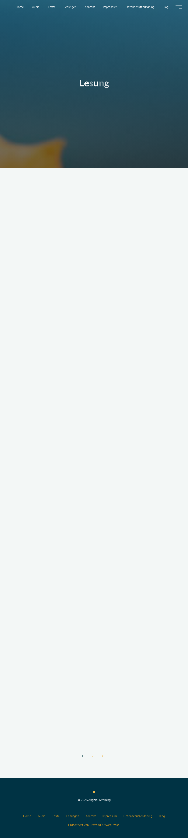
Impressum (109, 816)
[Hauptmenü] (179, 7)
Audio (41, 816)
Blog (162, 816)
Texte (56, 816)
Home (27, 816)
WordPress (111, 825)
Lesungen (72, 816)
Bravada (95, 825)
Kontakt (90, 816)
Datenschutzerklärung (137, 816)
